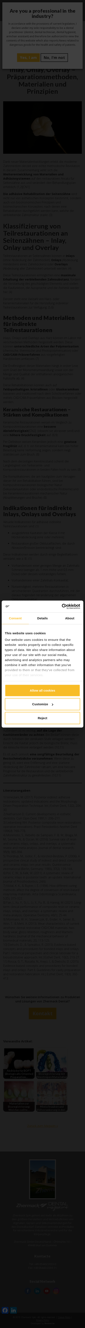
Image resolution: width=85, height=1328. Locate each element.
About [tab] (69, 618)
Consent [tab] (15, 618)
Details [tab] (42, 618)
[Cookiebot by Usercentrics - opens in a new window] (61, 606)
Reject (42, 718)
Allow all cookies (42, 690)
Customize (42, 704)
